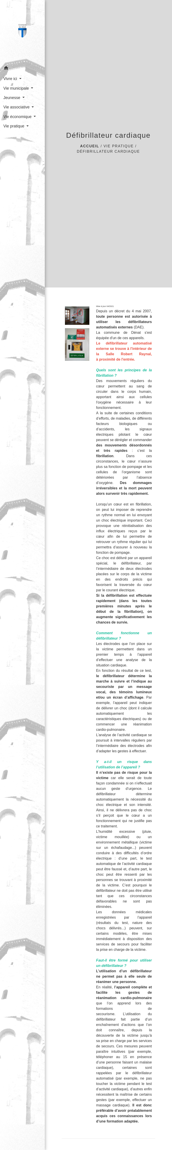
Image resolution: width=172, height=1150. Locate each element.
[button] (22, 68)
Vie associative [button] (17, 107)
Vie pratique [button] (14, 126)
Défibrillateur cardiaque (108, 151)
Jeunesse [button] (12, 97)
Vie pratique (118, 146)
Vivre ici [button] (10, 78)
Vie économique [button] (18, 116)
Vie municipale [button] (16, 88)
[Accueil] (22, 31)
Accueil (89, 146)
